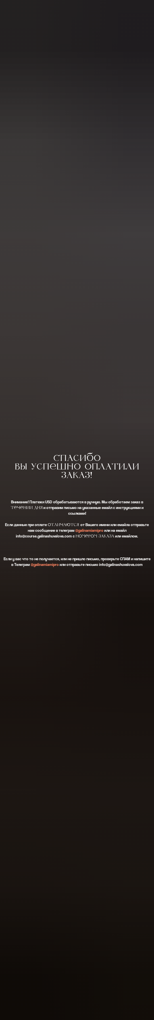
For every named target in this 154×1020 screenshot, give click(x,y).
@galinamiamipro (89, 530)
